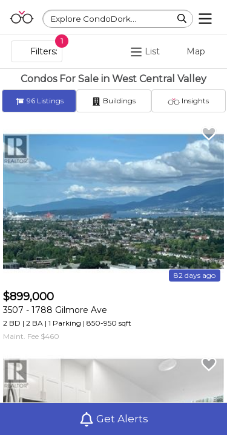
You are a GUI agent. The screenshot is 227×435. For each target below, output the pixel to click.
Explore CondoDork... (93, 19)
